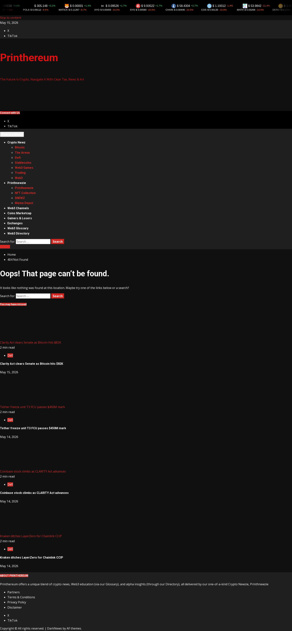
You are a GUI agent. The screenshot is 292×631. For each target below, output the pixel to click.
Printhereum (29, 57)
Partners (13, 592)
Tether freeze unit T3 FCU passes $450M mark (32, 407)
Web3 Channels (18, 208)
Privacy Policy (16, 602)
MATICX (67, 9)
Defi (18, 157)
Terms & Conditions (21, 597)
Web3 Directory (18, 233)
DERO (280, 9)
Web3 (19, 178)
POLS (30, 9)
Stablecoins (23, 162)
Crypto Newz (16, 142)
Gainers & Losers (19, 218)
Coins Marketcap (19, 213)
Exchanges (15, 223)
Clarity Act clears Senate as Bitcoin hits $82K (30, 342)
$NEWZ (20, 198)
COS (208, 9)
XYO (100, 9)
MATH (244, 9)
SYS (136, 9)
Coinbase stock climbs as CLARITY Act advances (33, 471)
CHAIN (173, 9)
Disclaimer (14, 607)
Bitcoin (20, 147)
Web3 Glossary (17, 228)
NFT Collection (25, 193)
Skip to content (10, 18)
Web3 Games (24, 167)
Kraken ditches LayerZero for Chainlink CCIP (31, 536)
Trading (20, 172)
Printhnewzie (16, 183)
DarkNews (54, 628)
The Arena (22, 152)
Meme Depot (24, 203)
